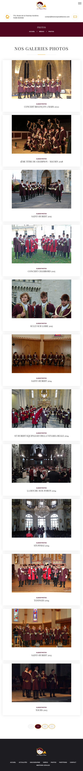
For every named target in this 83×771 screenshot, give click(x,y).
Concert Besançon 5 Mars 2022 (41, 106)
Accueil (32, 31)
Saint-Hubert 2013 (41, 655)
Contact (73, 762)
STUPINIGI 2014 (41, 545)
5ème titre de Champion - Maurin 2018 (41, 161)
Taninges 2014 (41, 600)
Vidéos (45, 762)
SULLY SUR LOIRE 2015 (41, 326)
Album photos (41, 104)
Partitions (63, 762)
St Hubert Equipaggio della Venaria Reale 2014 (41, 435)
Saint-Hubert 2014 (41, 380)
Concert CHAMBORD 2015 (41, 271)
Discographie (35, 762)
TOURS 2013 (41, 710)
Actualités (23, 762)
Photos (53, 762)
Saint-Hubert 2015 (41, 216)
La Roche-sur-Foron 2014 (41, 490)
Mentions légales (43, 765)
